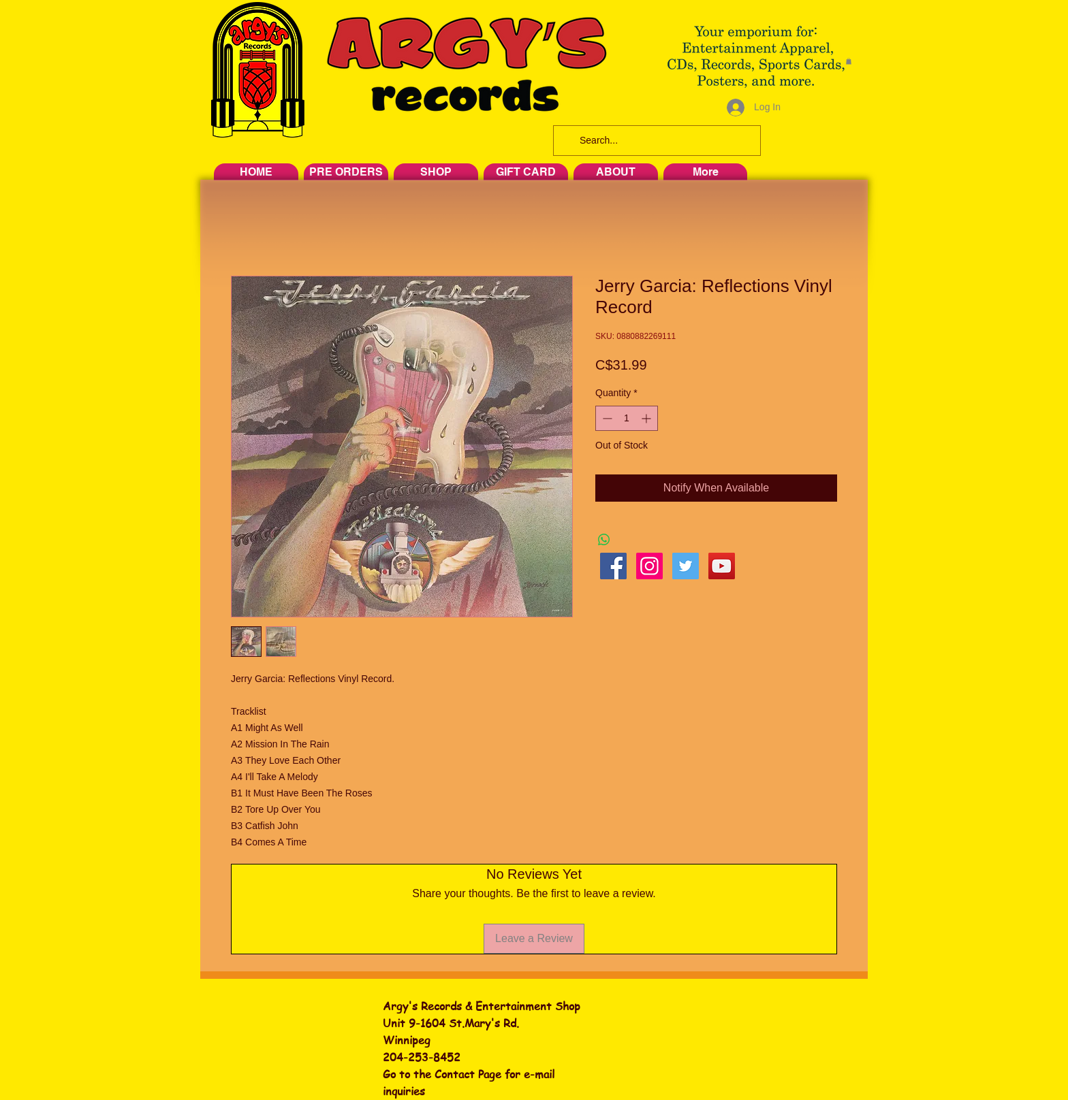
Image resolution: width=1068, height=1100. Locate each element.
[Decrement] (605, 418)
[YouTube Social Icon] (721, 566)
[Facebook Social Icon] (613, 566)
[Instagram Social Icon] (649, 566)
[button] (848, 61)
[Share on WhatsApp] (604, 540)
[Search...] (656, 140)
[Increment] (647, 418)
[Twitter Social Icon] (685, 566)
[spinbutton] (626, 418)
